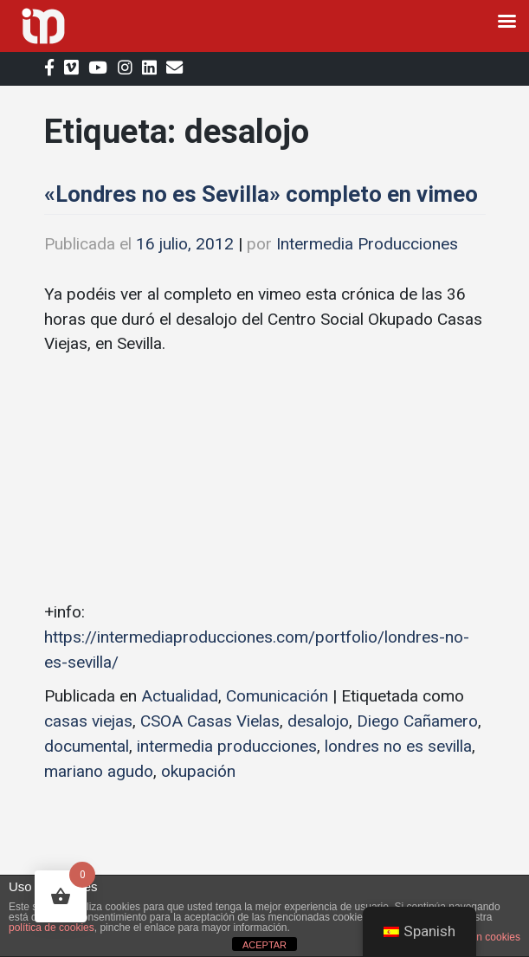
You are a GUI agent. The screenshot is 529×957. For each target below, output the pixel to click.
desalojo (318, 721)
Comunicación (277, 696)
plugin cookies (487, 937)
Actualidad (179, 696)
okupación (198, 771)
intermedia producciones (227, 746)
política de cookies (51, 927)
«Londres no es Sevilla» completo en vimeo (261, 194)
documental (86, 746)
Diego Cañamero (417, 721)
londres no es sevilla (398, 746)
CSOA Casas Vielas (210, 721)
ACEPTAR (264, 945)
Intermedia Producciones (367, 244)
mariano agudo (98, 771)
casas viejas (88, 721)
